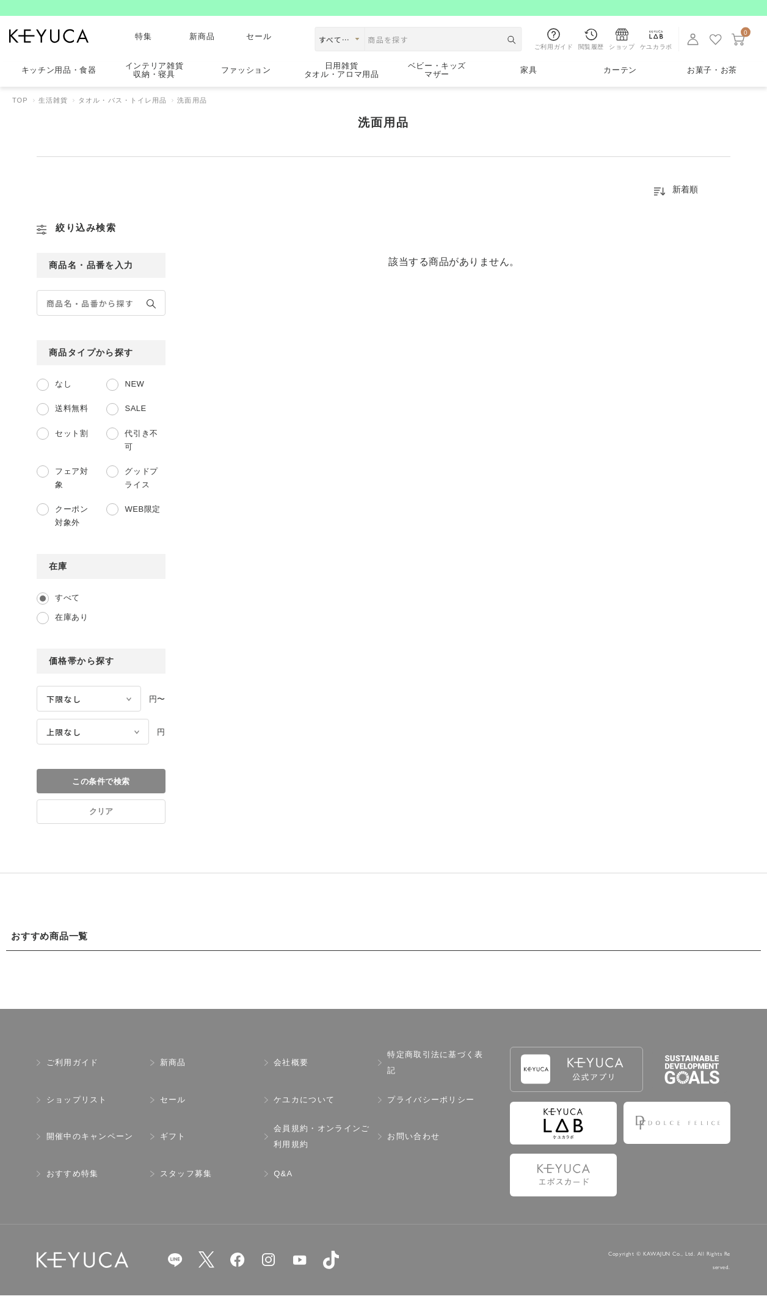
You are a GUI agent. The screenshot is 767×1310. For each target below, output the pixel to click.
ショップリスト (76, 1114)
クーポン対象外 (71, 530)
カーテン (620, 84)
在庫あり (71, 631)
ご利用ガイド (72, 1077)
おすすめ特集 (72, 1188)
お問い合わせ (413, 1150)
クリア (101, 826)
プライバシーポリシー (430, 1114)
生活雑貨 (53, 114)
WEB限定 (142, 523)
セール (259, 51)
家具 (528, 84)
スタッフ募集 (186, 1188)
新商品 (202, 51)
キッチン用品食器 (58, 84)
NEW (134, 398)
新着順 (685, 204)
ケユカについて (304, 1114)
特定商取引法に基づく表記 (435, 1077)
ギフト (173, 1150)
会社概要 (291, 1077)
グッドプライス (141, 492)
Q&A (283, 1188)
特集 (144, 51)
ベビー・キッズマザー (437, 85)
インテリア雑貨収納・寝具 (154, 85)
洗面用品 (191, 114)
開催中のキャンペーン (90, 1150)
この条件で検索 (101, 796)
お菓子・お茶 (712, 84)
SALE (135, 423)
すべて (67, 612)
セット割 (71, 448)
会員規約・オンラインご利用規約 (321, 1150)
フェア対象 (71, 492)
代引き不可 (141, 454)
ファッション (246, 84)
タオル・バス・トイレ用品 (122, 114)
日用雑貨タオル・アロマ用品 (341, 85)
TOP (20, 114)
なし (63, 398)
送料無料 (71, 423)
